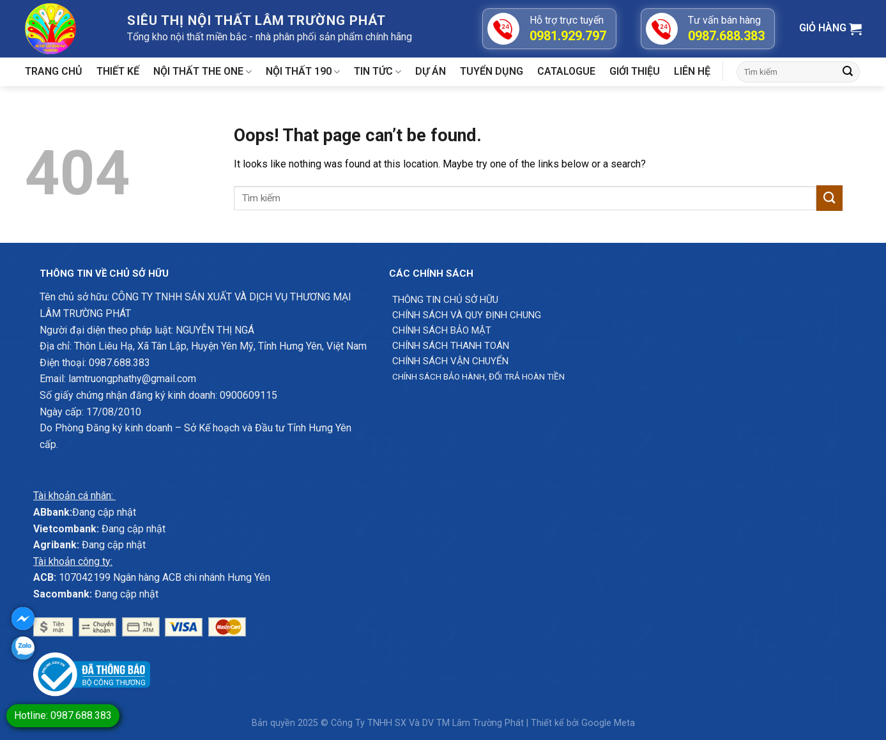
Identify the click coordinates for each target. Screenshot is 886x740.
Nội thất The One (202, 71)
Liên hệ (692, 71)
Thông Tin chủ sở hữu (445, 299)
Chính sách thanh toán (450, 345)
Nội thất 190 (303, 71)
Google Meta (608, 723)
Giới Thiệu (634, 71)
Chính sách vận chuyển (450, 361)
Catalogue (566, 71)
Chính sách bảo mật (441, 330)
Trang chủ (53, 71)
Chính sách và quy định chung (466, 315)
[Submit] (848, 72)
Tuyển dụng (491, 71)
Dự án (430, 71)
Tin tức (377, 71)
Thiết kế (117, 71)
